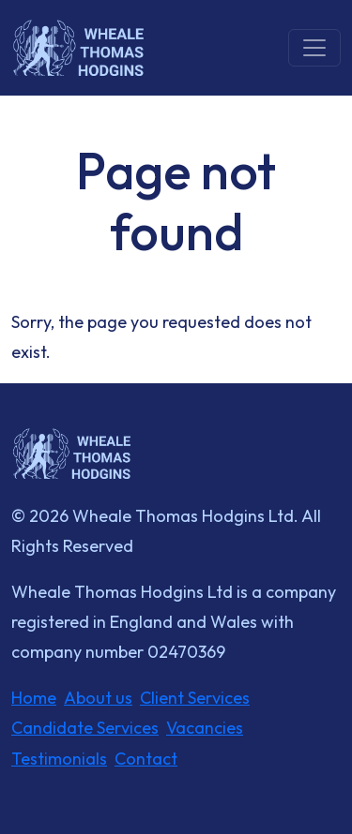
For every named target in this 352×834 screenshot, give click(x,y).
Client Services (195, 697)
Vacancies (204, 727)
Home (33, 697)
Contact (146, 758)
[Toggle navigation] (314, 48)
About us (98, 697)
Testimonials (59, 758)
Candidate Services (85, 727)
